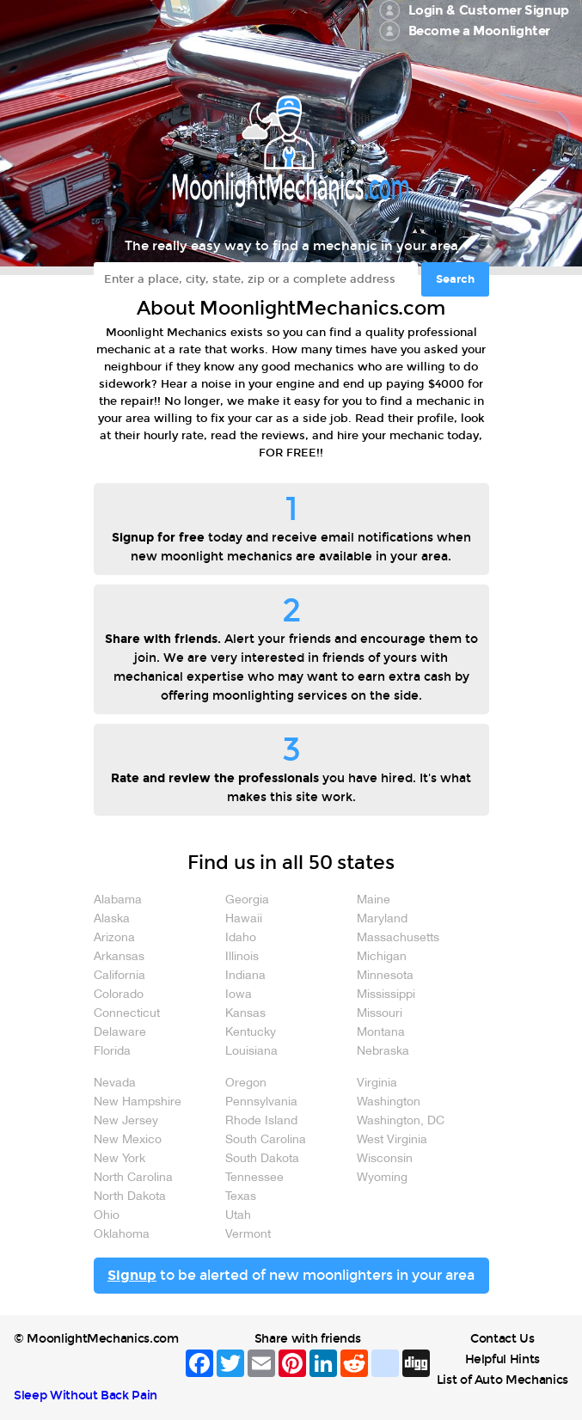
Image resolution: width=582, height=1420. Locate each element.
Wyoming (382, 1178)
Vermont (248, 1234)
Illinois (242, 957)
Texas (240, 1197)
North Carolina (133, 1178)
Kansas (245, 1013)
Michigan (382, 957)
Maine (373, 900)
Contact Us (502, 1338)
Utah (238, 1215)
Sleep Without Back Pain (85, 1395)
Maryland (382, 919)
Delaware (120, 1032)
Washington (388, 1102)
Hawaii (243, 919)
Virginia (377, 1083)
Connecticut (127, 1013)
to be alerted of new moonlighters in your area (291, 1275)
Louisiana (251, 1051)
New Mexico (128, 1140)
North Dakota (130, 1197)
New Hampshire (137, 1102)
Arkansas (119, 957)
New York (119, 1159)
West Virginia (392, 1140)
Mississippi (386, 995)
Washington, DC (400, 1121)
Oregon (245, 1083)
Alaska (112, 919)
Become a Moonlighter (479, 31)
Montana (381, 1032)
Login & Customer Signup (488, 10)
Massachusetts (398, 938)
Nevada (115, 1083)
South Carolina (265, 1140)
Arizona (114, 938)
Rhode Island (261, 1121)
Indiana (245, 976)
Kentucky (250, 1032)
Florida (112, 1051)
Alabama (118, 900)
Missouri (379, 1013)
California (119, 976)
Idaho (240, 938)
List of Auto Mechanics (502, 1380)
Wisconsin (385, 1159)
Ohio (106, 1215)
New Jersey (126, 1121)
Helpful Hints (502, 1359)
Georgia (247, 900)
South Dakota (262, 1159)
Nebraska (383, 1051)
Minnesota (385, 976)
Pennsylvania (261, 1102)
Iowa (238, 995)
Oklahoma (122, 1234)
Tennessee (254, 1178)
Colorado (119, 995)
